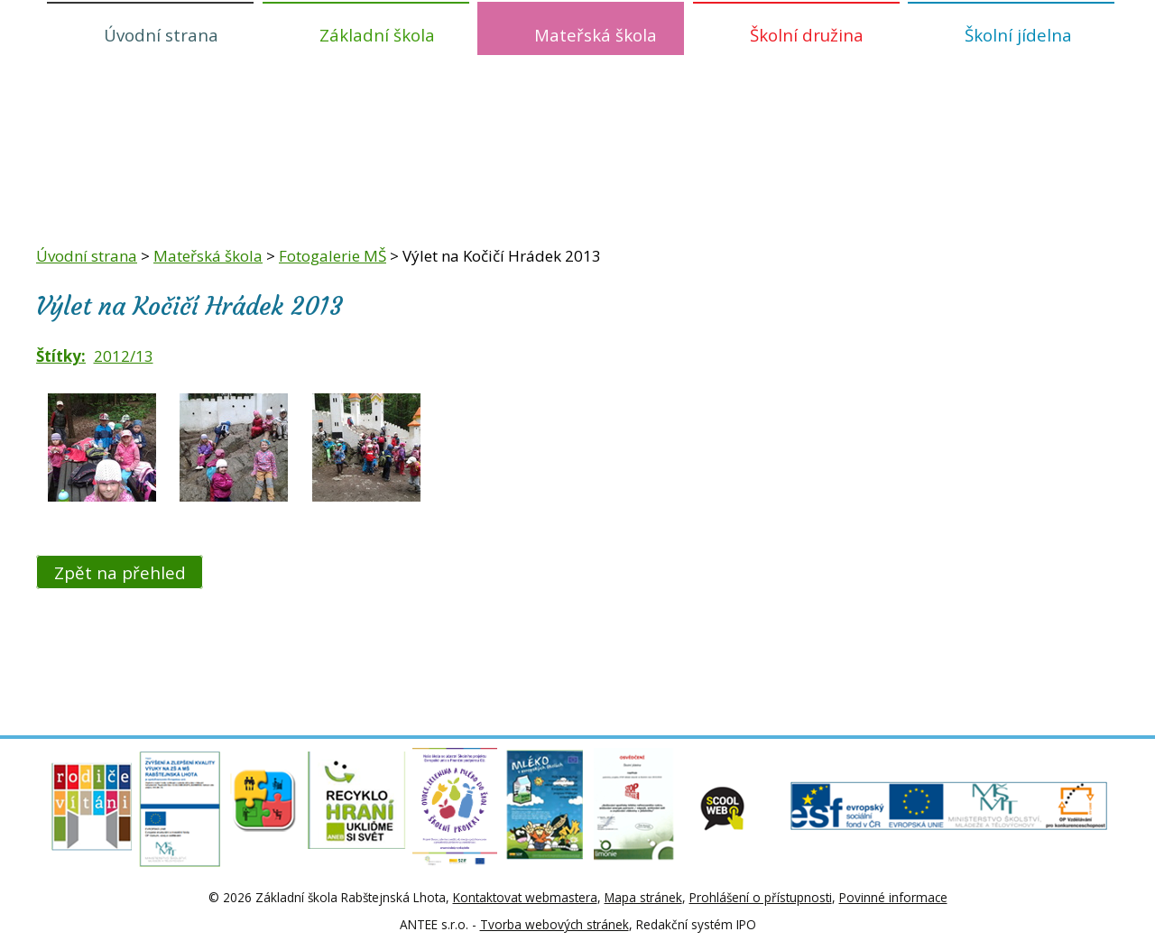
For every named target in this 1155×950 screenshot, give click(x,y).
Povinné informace (893, 897)
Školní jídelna (1018, 34)
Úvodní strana (161, 34)
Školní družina (807, 34)
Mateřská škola (595, 34)
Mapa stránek (643, 897)
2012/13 (123, 356)
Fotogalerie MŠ (332, 255)
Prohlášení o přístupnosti (760, 897)
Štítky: (61, 356)
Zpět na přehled (120, 571)
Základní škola (377, 34)
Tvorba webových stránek (554, 924)
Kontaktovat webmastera (525, 897)
